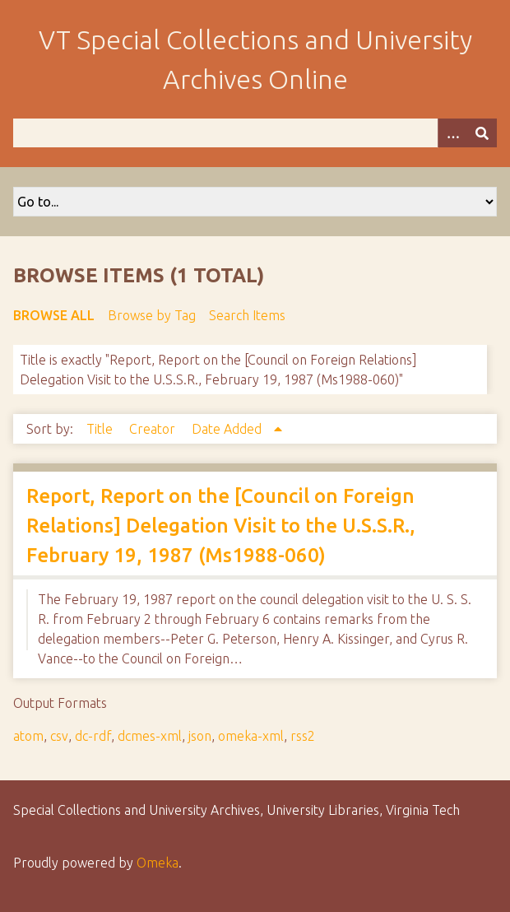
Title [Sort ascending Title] (101, 428)
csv (59, 735)
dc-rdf (93, 735)
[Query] (255, 133)
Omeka (157, 862)
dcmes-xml (150, 735)
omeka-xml (251, 735)
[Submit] (482, 133)
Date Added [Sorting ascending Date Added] (228, 428)
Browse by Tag (152, 315)
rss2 (302, 735)
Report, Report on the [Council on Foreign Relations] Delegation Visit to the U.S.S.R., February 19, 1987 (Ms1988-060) (220, 525)
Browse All (54, 315)
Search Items (247, 315)
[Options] (452, 133)
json (199, 735)
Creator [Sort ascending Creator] (153, 428)
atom (28, 735)
